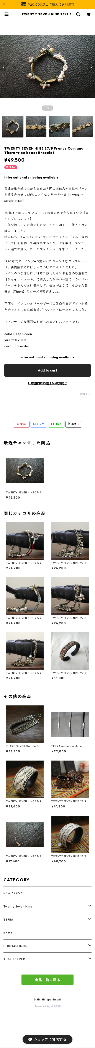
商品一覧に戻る (47, 980)
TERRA (8, 920)
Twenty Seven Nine (17, 906)
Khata (8, 933)
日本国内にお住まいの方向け (47, 383)
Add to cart (47, 370)
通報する (85, 394)
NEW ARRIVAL (13, 893)
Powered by (47, 1006)
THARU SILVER (14, 959)
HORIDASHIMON (15, 946)
